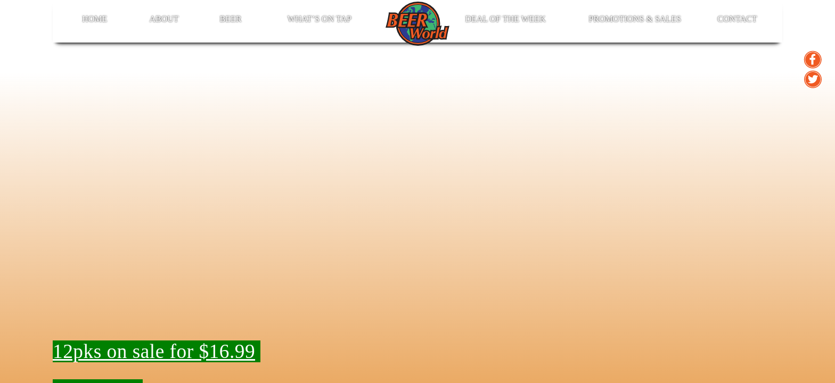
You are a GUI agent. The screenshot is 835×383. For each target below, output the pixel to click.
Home (94, 18)
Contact (737, 18)
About (163, 18)
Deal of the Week (505, 18)
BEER (231, 18)
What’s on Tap (319, 18)
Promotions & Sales (634, 18)
